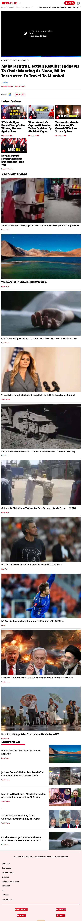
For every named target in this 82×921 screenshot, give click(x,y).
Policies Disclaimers (10, 881)
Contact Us (6, 868)
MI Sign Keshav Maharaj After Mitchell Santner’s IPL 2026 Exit (32, 621)
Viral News (5, 230)
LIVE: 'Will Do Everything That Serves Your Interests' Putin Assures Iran (37, 677)
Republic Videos (7, 86)
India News (5, 286)
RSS (3, 890)
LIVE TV (69, 3)
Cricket (3, 625)
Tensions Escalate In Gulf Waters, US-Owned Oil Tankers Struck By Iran (66, 126)
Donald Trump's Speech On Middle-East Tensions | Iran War (12, 160)
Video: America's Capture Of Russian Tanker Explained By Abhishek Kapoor (40, 126)
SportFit (4, 569)
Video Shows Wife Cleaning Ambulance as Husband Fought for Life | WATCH (40, 225)
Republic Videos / (14, 7)
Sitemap (5, 877)
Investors (6, 886)
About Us (6, 863)
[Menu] (78, 3)
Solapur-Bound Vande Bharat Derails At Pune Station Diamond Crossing (38, 451)
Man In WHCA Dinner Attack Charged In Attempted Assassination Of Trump (23, 795)
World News (5, 399)
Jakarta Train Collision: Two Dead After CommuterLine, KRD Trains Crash (22, 774)
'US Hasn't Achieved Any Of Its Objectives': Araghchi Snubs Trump (20, 817)
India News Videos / (30, 7)
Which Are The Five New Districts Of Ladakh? (24, 282)
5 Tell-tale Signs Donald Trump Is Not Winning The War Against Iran (13, 126)
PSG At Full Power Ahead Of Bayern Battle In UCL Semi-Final (31, 564)
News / (4, 7)
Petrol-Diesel (7, 899)
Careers (5, 894)
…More (4, 82)
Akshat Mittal (20, 86)
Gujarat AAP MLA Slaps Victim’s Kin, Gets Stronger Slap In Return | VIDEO (38, 508)
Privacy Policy (8, 872)
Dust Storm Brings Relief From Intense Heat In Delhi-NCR (30, 734)
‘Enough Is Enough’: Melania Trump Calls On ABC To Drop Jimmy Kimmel (38, 395)
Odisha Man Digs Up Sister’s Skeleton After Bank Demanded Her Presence (38, 338)
